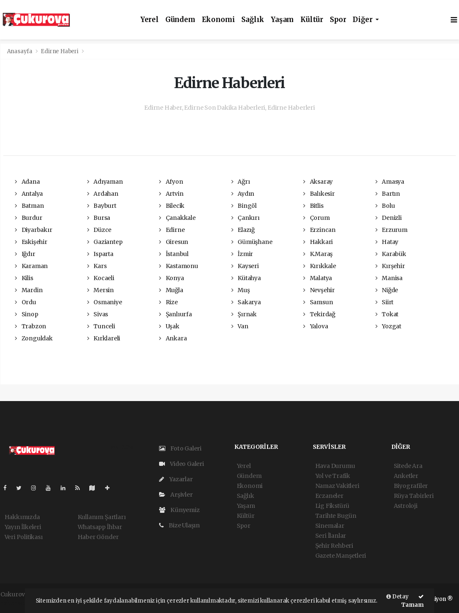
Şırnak (244, 314)
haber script (17, 603)
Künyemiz (179, 510)
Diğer (363, 19)
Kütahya (246, 278)
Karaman (31, 266)
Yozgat (388, 326)
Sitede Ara (408, 466)
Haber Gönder (98, 537)
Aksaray (318, 181)
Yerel (149, 19)
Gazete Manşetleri (340, 555)
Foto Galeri (180, 448)
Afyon (171, 181)
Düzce (99, 230)
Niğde (387, 290)
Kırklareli (103, 338)
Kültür (311, 19)
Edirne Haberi (60, 51)
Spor (338, 19)
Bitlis (313, 205)
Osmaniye (104, 302)
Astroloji (405, 506)
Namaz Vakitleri (337, 486)
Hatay (387, 242)
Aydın (243, 193)
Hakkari (318, 242)
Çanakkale (177, 218)
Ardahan (102, 193)
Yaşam (282, 19)
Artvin (171, 193)
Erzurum (391, 230)
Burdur (28, 218)
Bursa (98, 218)
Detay (397, 596)
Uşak (169, 326)
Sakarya (246, 302)
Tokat (387, 314)
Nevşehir (319, 290)
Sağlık (252, 19)
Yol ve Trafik (333, 476)
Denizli (389, 218)
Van (239, 326)
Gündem (180, 19)
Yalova (315, 326)
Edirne (171, 230)
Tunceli (101, 326)
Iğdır (25, 254)
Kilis (24, 278)
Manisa (389, 278)
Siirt (385, 302)
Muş (240, 290)
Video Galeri (181, 464)
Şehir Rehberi (334, 545)
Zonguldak (34, 338)
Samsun (318, 302)
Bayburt (101, 205)
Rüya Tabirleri (414, 496)
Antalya (29, 193)
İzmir (242, 254)
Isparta (100, 254)
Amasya (390, 181)
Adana (27, 181)
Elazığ (243, 230)
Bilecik (171, 205)
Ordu (25, 302)
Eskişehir (31, 242)
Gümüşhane (251, 242)
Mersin (100, 290)
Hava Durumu (335, 466)
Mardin (28, 290)
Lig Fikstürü (332, 506)
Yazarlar (176, 479)
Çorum (316, 218)
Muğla (171, 290)
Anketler (406, 476)
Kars (97, 266)
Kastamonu (178, 266)
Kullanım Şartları (102, 517)
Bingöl (244, 205)
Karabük (391, 254)
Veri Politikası (24, 537)
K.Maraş (318, 254)
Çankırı (245, 218)
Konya (171, 278)
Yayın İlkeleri (23, 527)
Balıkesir (319, 193)
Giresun (173, 242)
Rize (168, 302)
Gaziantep (105, 242)
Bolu (385, 205)
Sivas (97, 314)
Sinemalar (329, 525)
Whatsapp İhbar (100, 527)
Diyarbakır (33, 230)
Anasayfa (20, 51)
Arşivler (176, 494)
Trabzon (30, 326)
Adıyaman (105, 181)
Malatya (317, 278)
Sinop (26, 314)
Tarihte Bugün (336, 515)
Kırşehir (390, 266)
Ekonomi (218, 19)
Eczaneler (329, 496)
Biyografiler (411, 486)
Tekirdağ (319, 314)
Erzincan (319, 230)
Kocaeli (100, 278)
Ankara (173, 338)
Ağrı (240, 181)
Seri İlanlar (330, 535)
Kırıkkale (319, 266)
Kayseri (245, 266)
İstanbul (174, 254)
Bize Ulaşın (179, 525)
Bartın (388, 193)
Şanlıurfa (175, 314)
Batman (29, 205)
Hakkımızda (22, 517)
